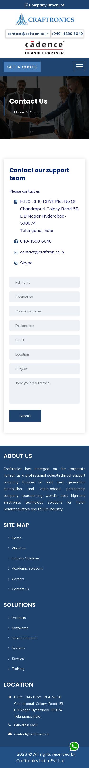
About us (19, 548)
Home (19, 112)
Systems (18, 648)
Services (18, 658)
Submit (25, 415)
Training (18, 669)
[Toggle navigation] (79, 66)
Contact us (20, 589)
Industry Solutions (26, 558)
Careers (18, 579)
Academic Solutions (27, 568)
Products (19, 618)
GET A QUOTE (22, 66)
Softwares (20, 628)
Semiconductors (24, 638)
